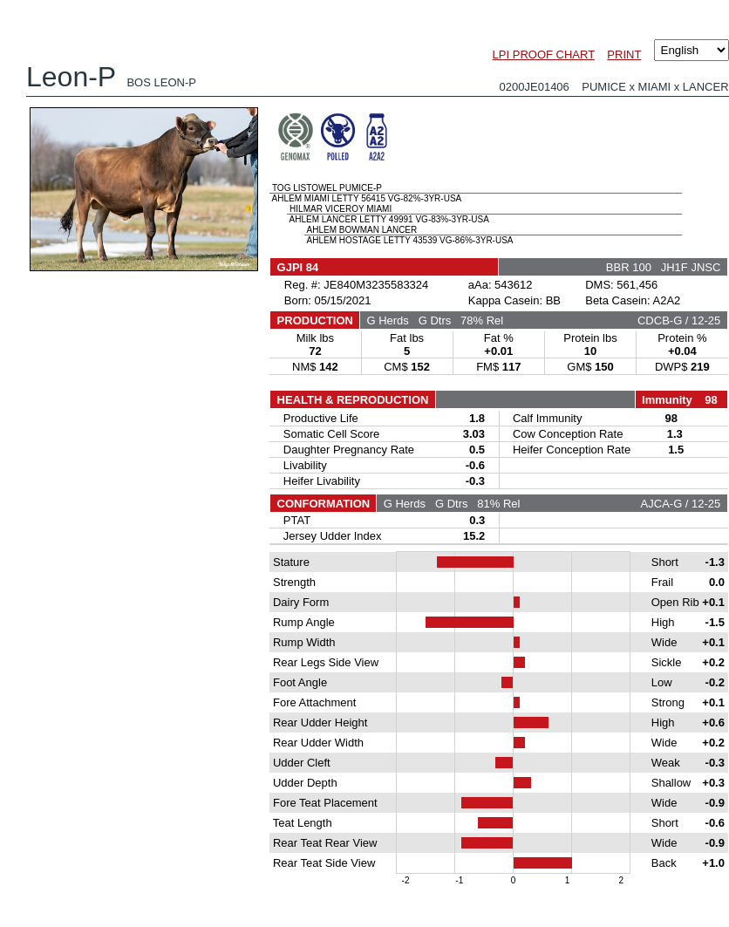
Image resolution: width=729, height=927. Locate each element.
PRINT (624, 54)
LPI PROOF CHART (544, 54)
